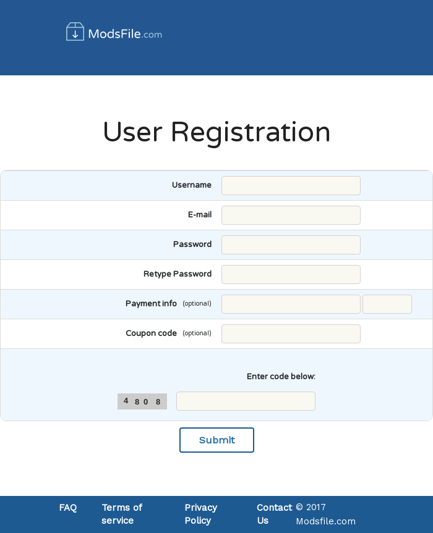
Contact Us (274, 514)
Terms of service (121, 514)
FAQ (68, 507)
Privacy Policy (200, 514)
